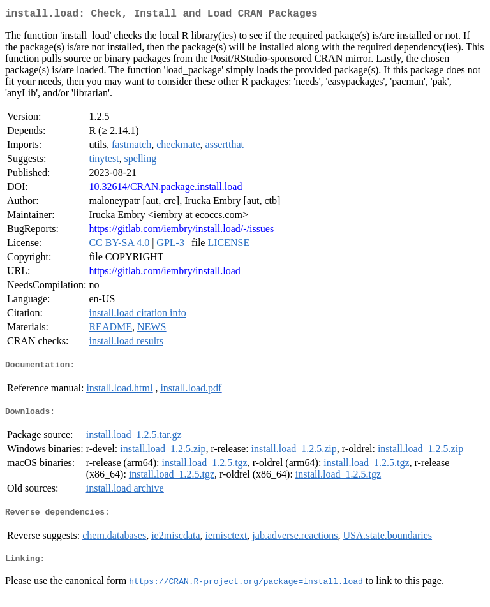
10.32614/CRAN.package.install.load (165, 189)
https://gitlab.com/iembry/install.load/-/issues (181, 231)
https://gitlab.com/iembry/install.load (164, 273)
